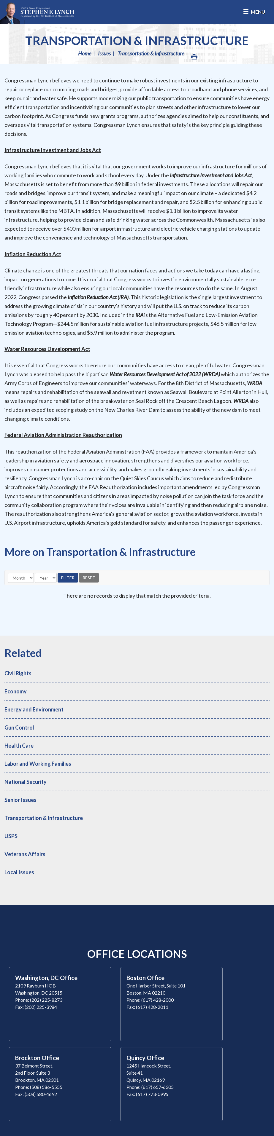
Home (84, 53)
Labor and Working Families (37, 763)
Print (194, 55)
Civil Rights (17, 673)
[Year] (46, 578)
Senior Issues (20, 800)
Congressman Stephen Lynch (37, 12)
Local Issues (19, 872)
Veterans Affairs (24, 854)
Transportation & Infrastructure (137, 40)
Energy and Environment (34, 709)
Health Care (19, 745)
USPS (11, 836)
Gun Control (19, 727)
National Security (25, 781)
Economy (15, 691)
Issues (104, 53)
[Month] (21, 578)
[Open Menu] (254, 12)
